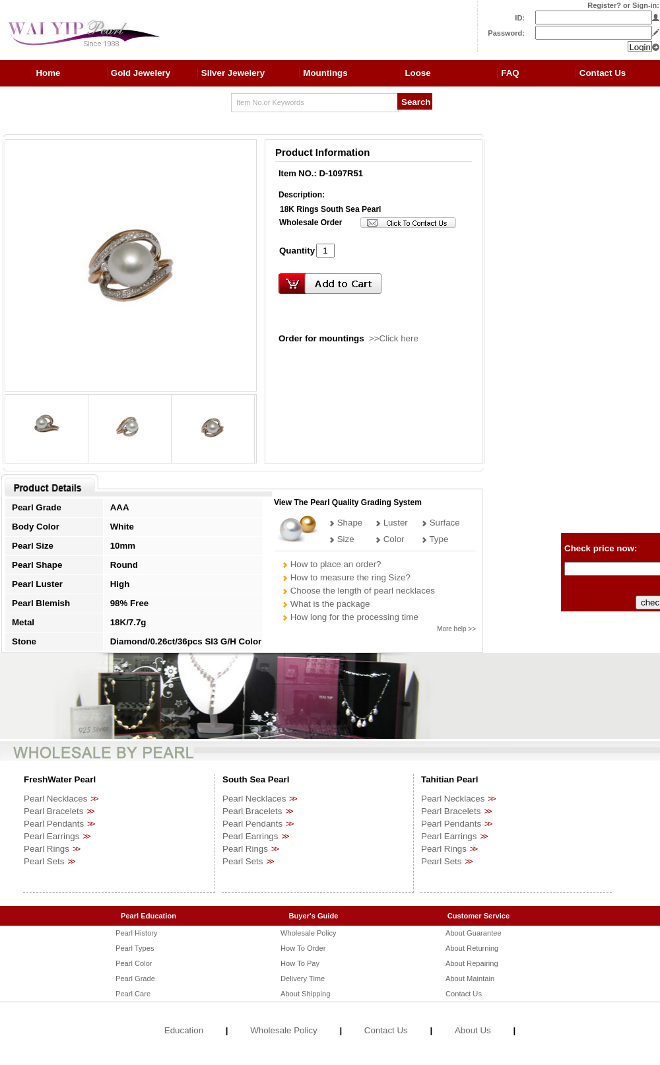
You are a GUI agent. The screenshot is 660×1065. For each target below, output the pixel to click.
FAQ (510, 73)
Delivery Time (302, 978)
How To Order (302, 948)
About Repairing (472, 963)
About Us (473, 1030)
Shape (345, 523)
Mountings (325, 73)
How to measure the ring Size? (346, 577)
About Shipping (305, 994)
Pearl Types (135, 948)
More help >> (456, 629)
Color (390, 539)
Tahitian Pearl (449, 779)
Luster (391, 523)
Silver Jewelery (233, 73)
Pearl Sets (44, 861)
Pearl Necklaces (55, 799)
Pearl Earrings (51, 836)
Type (434, 539)
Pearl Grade (135, 978)
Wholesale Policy (308, 933)
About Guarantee (474, 933)
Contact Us (602, 73)
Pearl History (137, 933)
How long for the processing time (350, 617)
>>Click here (393, 338)
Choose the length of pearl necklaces (358, 591)
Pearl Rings (46, 849)
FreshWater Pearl (60, 779)
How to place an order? (331, 564)
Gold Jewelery (140, 73)
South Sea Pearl (255, 779)
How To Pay (299, 963)
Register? (604, 5)
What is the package (326, 604)
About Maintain (470, 978)
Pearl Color (134, 963)
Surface (440, 523)
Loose (417, 73)
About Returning (472, 948)
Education (183, 1030)
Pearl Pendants (54, 824)
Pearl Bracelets (53, 811)
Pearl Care (133, 994)
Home (48, 73)
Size (341, 539)
